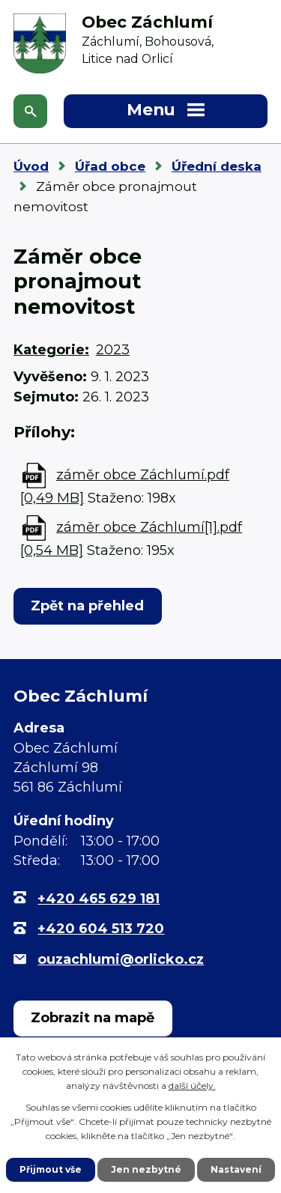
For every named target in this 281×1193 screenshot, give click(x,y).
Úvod (31, 166)
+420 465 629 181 (98, 898)
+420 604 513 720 (100, 928)
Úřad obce (110, 166)
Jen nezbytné (146, 1169)
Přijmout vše (50, 1169)
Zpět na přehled (87, 606)
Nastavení (236, 1169)
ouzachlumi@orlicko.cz (120, 959)
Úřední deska (217, 166)
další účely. (192, 1085)
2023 (113, 349)
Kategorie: (51, 349)
